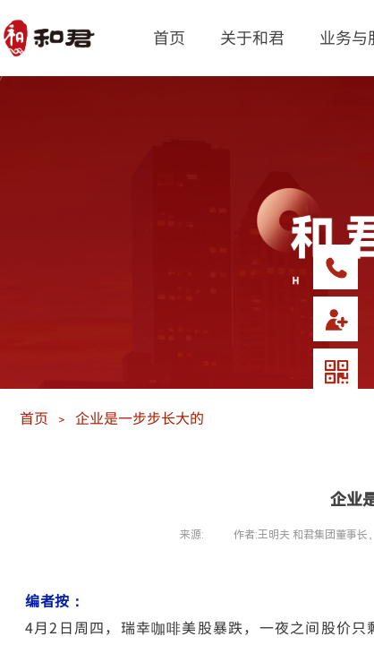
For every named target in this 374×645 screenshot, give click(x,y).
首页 (169, 36)
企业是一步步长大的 (139, 417)
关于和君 (252, 36)
